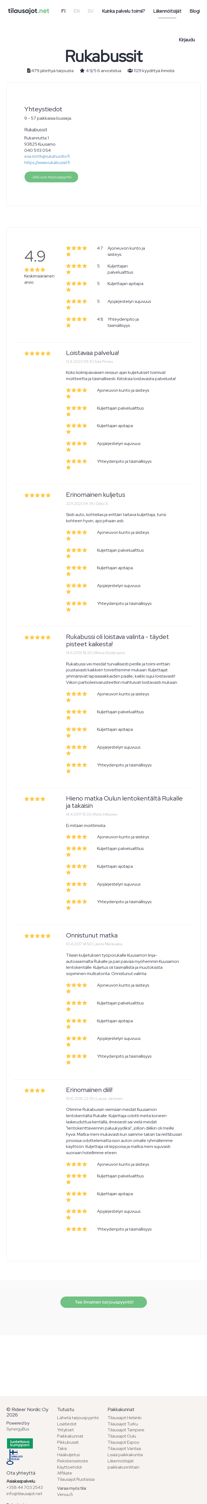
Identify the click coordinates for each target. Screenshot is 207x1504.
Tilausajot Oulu (122, 1436)
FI (63, 11)
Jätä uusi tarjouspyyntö (51, 177)
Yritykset (65, 1430)
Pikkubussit (68, 1442)
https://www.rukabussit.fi (47, 162)
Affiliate (64, 1473)
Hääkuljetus (68, 1455)
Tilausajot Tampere (126, 1430)
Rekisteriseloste (72, 1461)
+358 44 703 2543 (24, 1487)
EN (76, 11)
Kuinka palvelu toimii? (123, 11)
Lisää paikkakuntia (125, 1455)
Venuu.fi (65, 1494)
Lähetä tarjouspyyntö (78, 1418)
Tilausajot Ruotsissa (76, 1479)
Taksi (62, 1448)
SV (91, 11)
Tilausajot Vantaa (124, 1448)
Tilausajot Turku (123, 1424)
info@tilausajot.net (24, 1493)
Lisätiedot (67, 1424)
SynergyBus (17, 1429)
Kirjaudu (187, 40)
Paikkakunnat (70, 1436)
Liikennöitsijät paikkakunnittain (123, 1464)
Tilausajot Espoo (123, 1442)
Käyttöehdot (69, 1467)
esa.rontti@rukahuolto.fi (47, 156)
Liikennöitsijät (167, 11)
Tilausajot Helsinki (125, 1418)
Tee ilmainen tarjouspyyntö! (103, 1302)
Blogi (194, 11)
